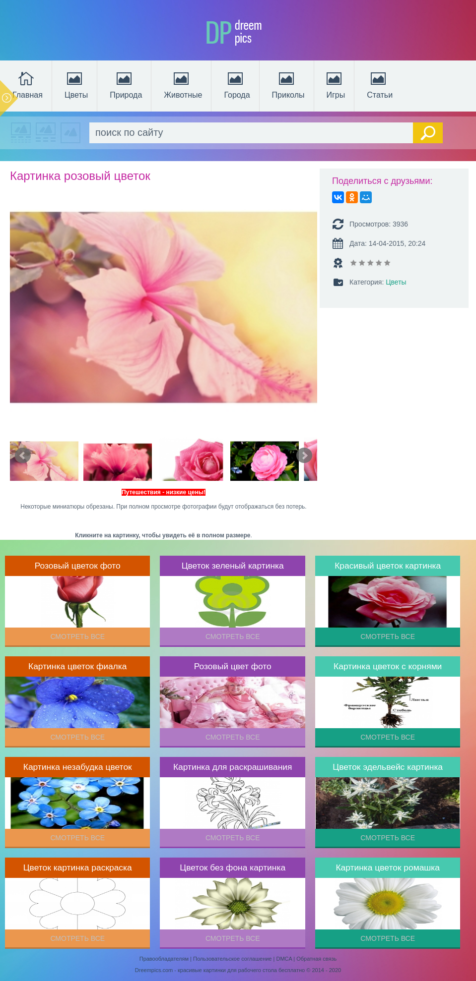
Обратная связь (316, 959)
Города (237, 84)
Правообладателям (164, 959)
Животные (183, 84)
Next (304, 455)
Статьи (380, 84)
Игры (335, 84)
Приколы (288, 84)
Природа (126, 84)
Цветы (76, 84)
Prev (23, 455)
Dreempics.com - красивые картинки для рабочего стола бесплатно (220, 970)
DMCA (284, 959)
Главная (27, 84)
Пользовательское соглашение (232, 959)
